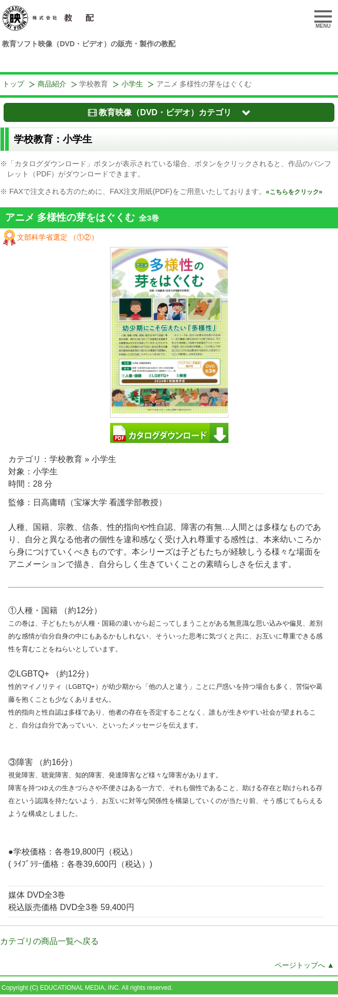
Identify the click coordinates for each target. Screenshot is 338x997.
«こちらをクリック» (294, 191)
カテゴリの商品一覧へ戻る (49, 941)
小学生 (132, 84)
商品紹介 (52, 84)
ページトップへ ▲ (304, 965)
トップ (13, 84)
